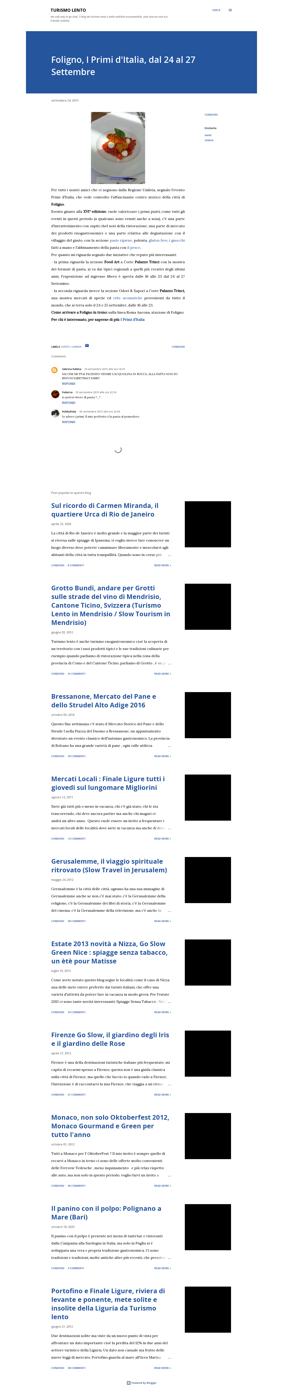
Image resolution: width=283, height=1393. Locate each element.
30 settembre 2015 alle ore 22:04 (99, 411)
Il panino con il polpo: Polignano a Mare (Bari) (106, 1212)
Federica (67, 392)
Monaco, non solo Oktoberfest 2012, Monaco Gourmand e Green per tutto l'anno (110, 1126)
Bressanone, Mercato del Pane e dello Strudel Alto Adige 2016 (103, 700)
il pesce (133, 247)
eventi (208, 135)
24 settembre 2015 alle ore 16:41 (104, 369)
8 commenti (76, 565)
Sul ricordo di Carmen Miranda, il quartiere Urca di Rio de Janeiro (104, 510)
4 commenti (76, 1268)
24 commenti (77, 1012)
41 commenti (77, 673)
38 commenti (77, 921)
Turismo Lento (68, 10)
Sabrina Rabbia (71, 369)
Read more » (162, 565)
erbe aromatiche (127, 298)
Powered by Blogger (141, 1383)
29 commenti (77, 756)
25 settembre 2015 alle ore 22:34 (95, 392)
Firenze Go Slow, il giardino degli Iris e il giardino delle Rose (110, 1039)
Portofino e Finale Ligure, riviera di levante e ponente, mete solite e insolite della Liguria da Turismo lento (108, 1303)
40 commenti (77, 1185)
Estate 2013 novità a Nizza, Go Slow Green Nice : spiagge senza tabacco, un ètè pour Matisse (109, 952)
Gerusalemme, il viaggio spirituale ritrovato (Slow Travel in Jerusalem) (109, 865)
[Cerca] (216, 10)
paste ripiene (121, 240)
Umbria (209, 140)
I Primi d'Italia (133, 319)
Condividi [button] (211, 114)
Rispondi (68, 384)
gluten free (158, 240)
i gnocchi (176, 240)
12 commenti (77, 838)
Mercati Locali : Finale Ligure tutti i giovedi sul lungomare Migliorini (108, 783)
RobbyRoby (69, 411)
